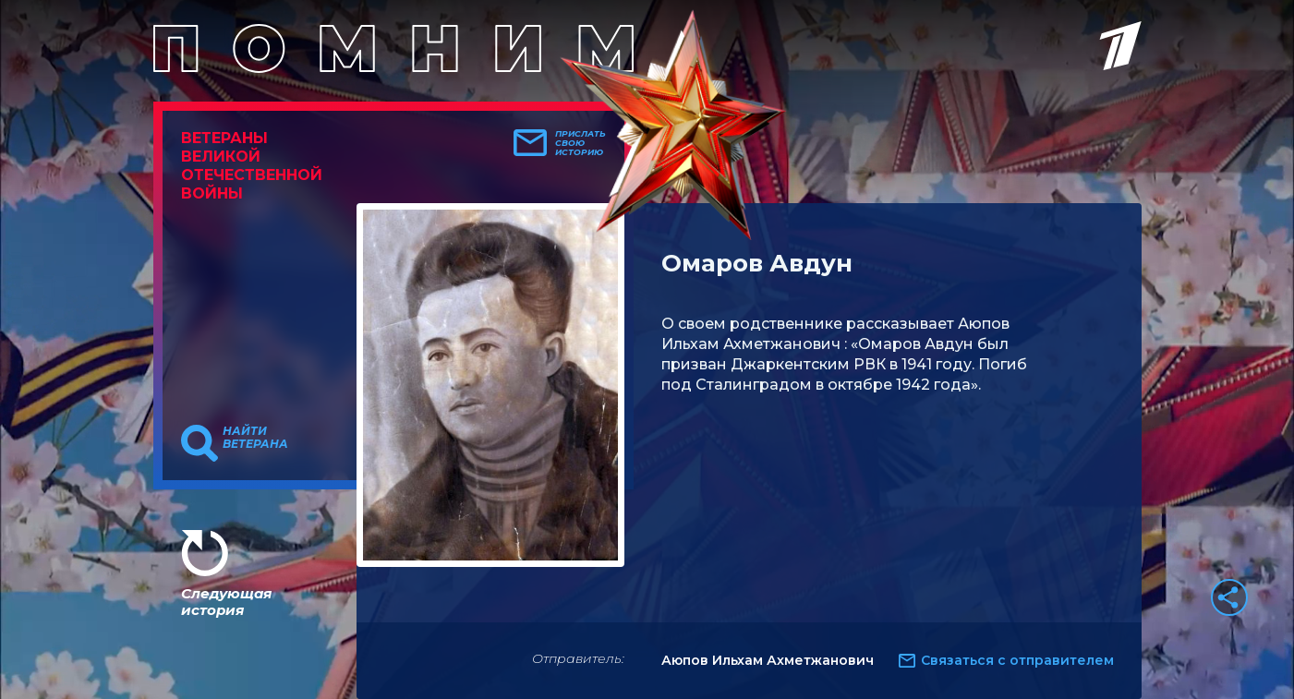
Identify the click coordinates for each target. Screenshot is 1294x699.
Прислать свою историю (580, 143)
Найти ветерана (255, 438)
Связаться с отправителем (1017, 660)
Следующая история (226, 602)
